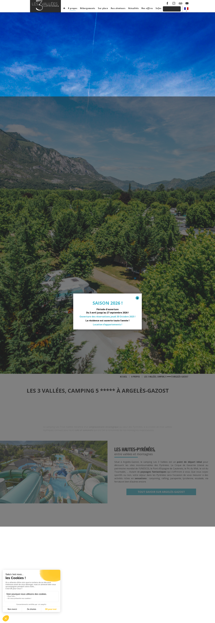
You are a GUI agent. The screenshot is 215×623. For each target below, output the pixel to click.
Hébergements (87, 8)
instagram (174, 3)
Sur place (103, 8)
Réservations (172, 8)
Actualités (133, 8)
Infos (158, 8)
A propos (72, 8)
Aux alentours (118, 8)
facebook (167, 3)
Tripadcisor (180, 3)
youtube (187, 3)
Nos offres (147, 8)
